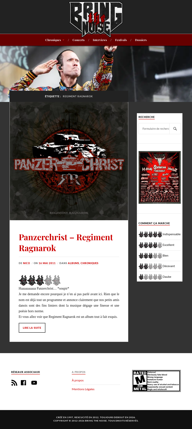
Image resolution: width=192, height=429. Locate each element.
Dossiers (141, 40)
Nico (26, 263)
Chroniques (53, 40)
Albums (73, 263)
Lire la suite (32, 327)
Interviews (100, 40)
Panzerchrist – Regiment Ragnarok (66, 242)
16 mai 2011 (47, 263)
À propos (78, 380)
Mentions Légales (83, 389)
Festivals (121, 40)
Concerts (79, 40)
